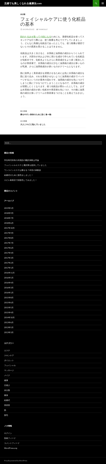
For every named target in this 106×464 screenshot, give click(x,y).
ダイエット (9, 360)
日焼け (7, 385)
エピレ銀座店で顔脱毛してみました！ (20, 180)
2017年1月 (9, 268)
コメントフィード (12, 443)
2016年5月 (9, 277)
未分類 (22, 14)
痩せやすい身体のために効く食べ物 (53, 113)
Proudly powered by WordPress (15, 461)
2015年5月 (9, 307)
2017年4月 (9, 253)
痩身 (6, 395)
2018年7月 (9, 218)
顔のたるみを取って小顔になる (35, 36)
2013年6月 (9, 322)
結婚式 (7, 400)
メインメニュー (102, 3)
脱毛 (6, 415)
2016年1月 (9, 292)
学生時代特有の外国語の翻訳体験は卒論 (21, 160)
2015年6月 (9, 302)
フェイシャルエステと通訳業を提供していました (25, 165)
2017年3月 (9, 258)
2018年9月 (9, 213)
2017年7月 (9, 243)
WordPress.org (10, 448)
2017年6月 (9, 248)
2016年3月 (9, 287)
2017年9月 (9, 233)
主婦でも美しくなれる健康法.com (23, 3)
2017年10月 (9, 228)
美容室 (7, 405)
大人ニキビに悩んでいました (53, 122)
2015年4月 (9, 312)
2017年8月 (9, 238)
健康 (6, 380)
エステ (7, 350)
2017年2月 (9, 263)
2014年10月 (9, 317)
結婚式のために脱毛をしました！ (18, 175)
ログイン (8, 433)
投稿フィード (10, 438)
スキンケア (9, 355)
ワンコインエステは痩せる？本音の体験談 (22, 170)
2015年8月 (9, 297)
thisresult (43, 29)
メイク (7, 375)
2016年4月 (9, 282)
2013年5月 (9, 327)
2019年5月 (9, 208)
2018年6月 (9, 223)
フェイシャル (10, 365)
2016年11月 (9, 272)
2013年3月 (9, 332)
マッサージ (9, 370)
